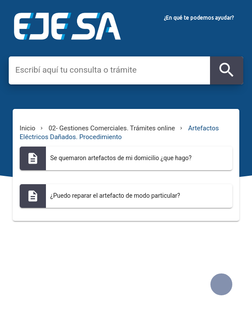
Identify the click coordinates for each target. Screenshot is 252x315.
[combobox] (112, 70)
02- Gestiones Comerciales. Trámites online (112, 128)
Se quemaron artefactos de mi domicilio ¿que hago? (121, 157)
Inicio (27, 128)
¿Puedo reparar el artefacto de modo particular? (115, 195)
